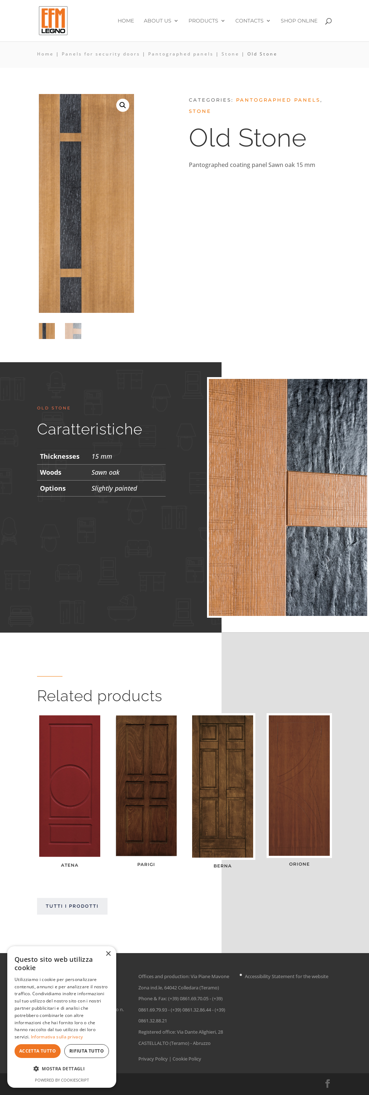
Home (126, 21)
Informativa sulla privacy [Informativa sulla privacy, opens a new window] (57, 1037)
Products (203, 21)
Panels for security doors (101, 54)
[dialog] (61, 1017)
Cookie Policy (187, 1058)
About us (157, 21)
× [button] (108, 954)
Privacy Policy (153, 1058)
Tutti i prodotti (72, 906)
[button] (122, 105)
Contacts (249, 21)
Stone (230, 54)
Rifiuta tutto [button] (86, 1051)
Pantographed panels (181, 54)
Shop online (299, 21)
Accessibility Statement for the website (286, 976)
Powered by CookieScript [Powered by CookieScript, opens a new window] (62, 1080)
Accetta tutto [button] (37, 1051)
